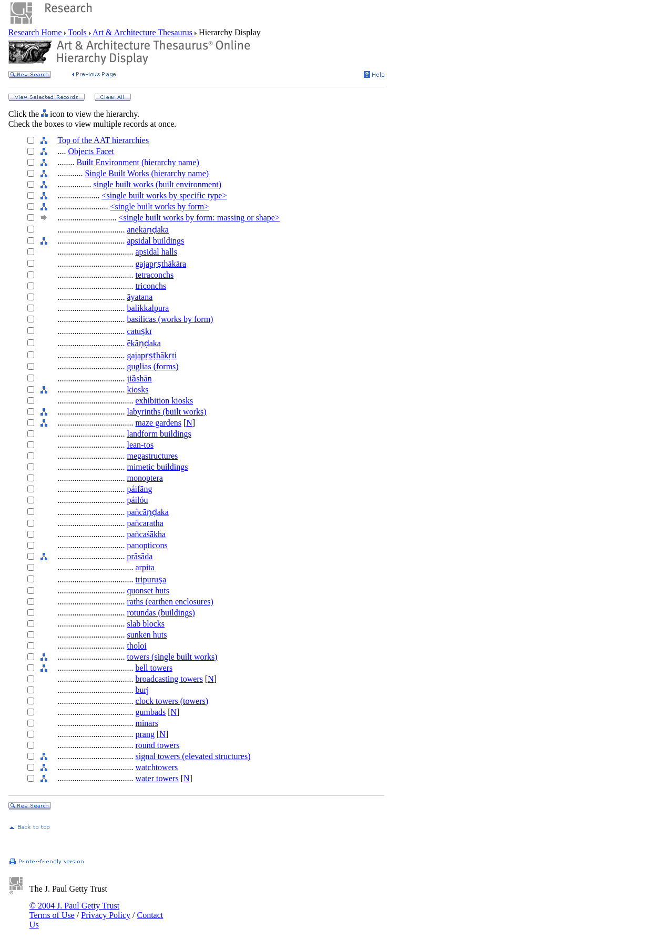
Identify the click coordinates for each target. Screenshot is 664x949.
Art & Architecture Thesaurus (143, 32)
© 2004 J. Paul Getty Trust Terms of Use (74, 910)
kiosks (137, 389)
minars (146, 723)
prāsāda (139, 556)
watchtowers (156, 767)
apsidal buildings (155, 240)
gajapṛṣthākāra (160, 263)
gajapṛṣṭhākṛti (152, 355)
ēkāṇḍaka (143, 343)
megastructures (152, 455)
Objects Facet (91, 151)
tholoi (136, 645)
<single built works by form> (159, 206)
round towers (157, 745)
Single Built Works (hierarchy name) (147, 173)
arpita (144, 567)
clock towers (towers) (171, 700)
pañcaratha (145, 523)
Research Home (36, 32)
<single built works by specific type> (164, 195)
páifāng (139, 488)
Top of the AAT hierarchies (103, 140)
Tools (77, 32)
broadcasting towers (168, 678)
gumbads (150, 712)
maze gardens (158, 422)
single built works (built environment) (157, 184)
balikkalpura (148, 308)
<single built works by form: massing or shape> (198, 217)
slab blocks (146, 623)
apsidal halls (156, 251)
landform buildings (159, 433)
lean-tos (140, 444)
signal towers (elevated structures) (192, 756)
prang (144, 734)
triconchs (150, 285)
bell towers (153, 667)
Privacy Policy (105, 915)
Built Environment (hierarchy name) (137, 162)
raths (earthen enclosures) (170, 601)
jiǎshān (139, 378)
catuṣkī (139, 331)
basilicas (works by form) (170, 319)
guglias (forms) (152, 366)
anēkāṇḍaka (148, 229)
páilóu (137, 500)
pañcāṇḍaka (148, 512)
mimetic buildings (157, 466)
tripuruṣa (150, 579)
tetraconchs (154, 274)
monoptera (144, 477)
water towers (156, 778)
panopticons (147, 545)
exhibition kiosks (164, 400)
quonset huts (148, 590)
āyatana (139, 296)
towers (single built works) (172, 656)
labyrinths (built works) (166, 411)
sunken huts (147, 634)
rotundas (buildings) (161, 612)
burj (142, 689)
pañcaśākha (146, 534)
